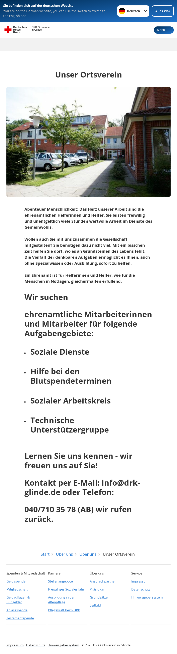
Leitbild (95, 605)
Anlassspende (16, 610)
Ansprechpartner (103, 581)
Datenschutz (141, 589)
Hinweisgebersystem (147, 597)
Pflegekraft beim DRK (64, 610)
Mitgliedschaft (17, 589)
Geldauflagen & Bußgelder (18, 599)
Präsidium (97, 589)
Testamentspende (20, 618)
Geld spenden (16, 581)
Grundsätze (99, 597)
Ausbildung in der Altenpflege (61, 599)
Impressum (140, 581)
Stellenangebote (60, 581)
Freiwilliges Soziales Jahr (66, 589)
